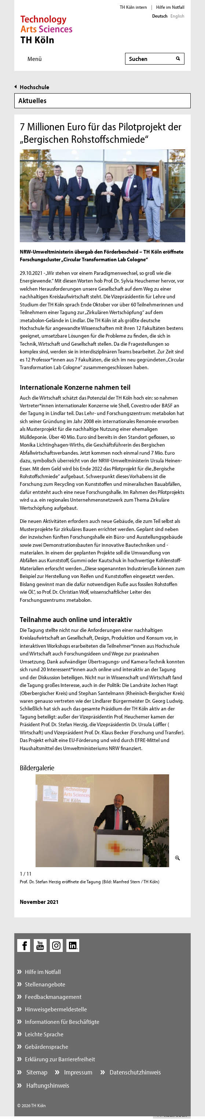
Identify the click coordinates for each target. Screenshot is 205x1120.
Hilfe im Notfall (170, 7)
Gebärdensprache (46, 1046)
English (177, 15)
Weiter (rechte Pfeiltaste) (181, 821)
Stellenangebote (45, 984)
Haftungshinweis (47, 1085)
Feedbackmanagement (53, 996)
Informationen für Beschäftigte (62, 1021)
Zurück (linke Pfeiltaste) (23, 821)
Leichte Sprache (44, 1034)
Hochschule (34, 87)
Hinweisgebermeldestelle (56, 1009)
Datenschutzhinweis (134, 1072)
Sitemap (36, 1072)
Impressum (77, 1072)
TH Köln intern (133, 7)
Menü (35, 58)
